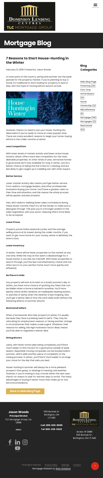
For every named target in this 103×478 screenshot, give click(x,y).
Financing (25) (87, 85)
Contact (77, 465)
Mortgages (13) (88, 121)
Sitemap (65, 465)
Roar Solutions (63, 468)
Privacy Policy (51, 465)
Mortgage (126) (88, 117)
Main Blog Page (88, 81)
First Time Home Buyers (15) (87, 93)
